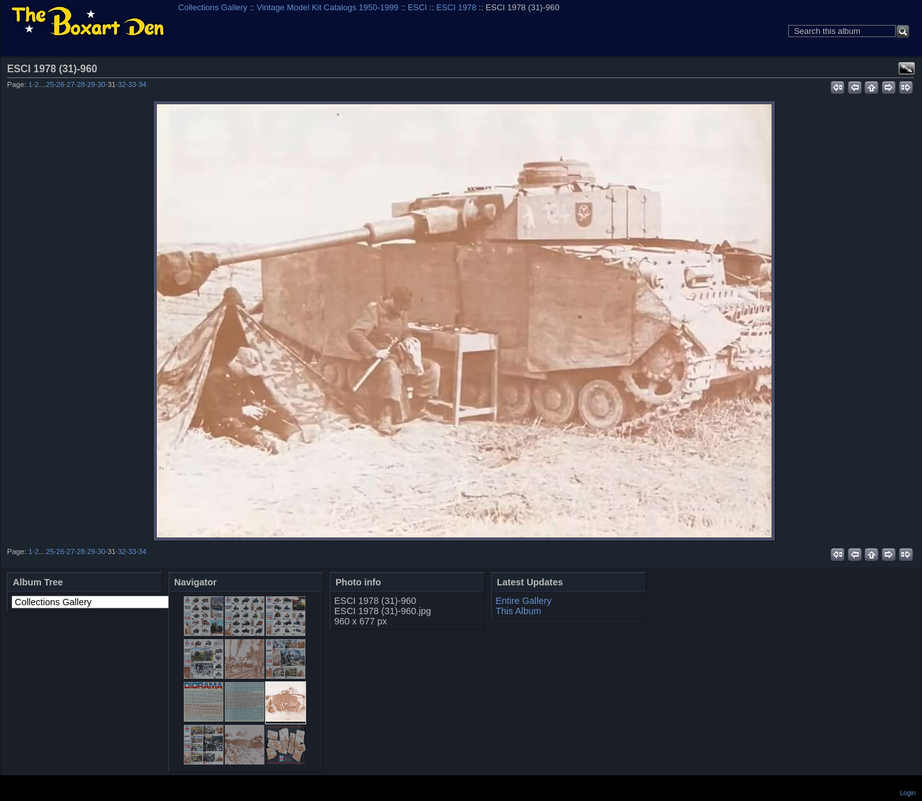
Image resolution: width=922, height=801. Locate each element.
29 (91, 84)
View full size (906, 68)
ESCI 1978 (456, 7)
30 (101, 84)
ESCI (417, 7)
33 (132, 84)
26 (60, 84)
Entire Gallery (523, 601)
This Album (518, 611)
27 (71, 84)
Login (908, 793)
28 (81, 84)
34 (142, 84)
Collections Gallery (212, 7)
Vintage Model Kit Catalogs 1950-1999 (328, 7)
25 (50, 84)
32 (122, 84)
